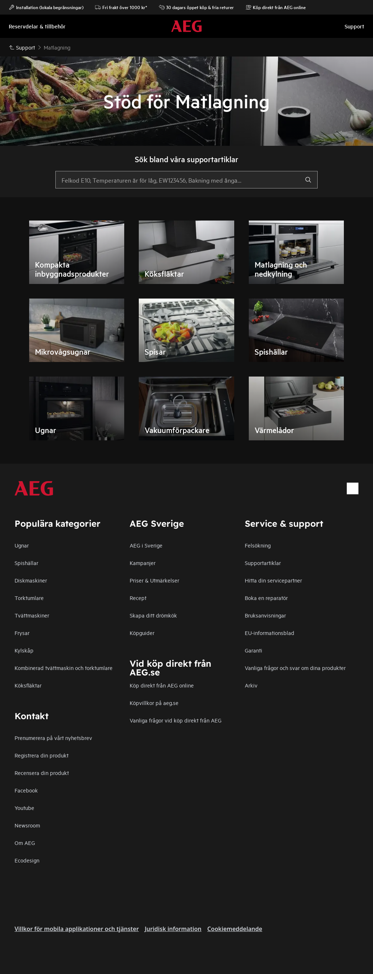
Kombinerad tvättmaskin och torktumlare (64, 667)
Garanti (253, 650)
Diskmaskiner (31, 580)
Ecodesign (27, 860)
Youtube (24, 807)
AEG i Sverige (146, 545)
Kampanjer (143, 562)
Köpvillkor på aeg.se (154, 702)
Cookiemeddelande (234, 929)
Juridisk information (173, 929)
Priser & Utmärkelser (154, 580)
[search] (308, 179)
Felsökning (258, 545)
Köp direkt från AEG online (162, 685)
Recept (138, 597)
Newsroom (27, 825)
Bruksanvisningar (265, 615)
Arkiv (251, 685)
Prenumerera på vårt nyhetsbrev (53, 737)
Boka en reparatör (266, 597)
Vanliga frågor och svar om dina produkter (295, 667)
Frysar (22, 632)
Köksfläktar (28, 685)
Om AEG (25, 842)
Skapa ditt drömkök (153, 615)
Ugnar (22, 545)
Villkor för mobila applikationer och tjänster (77, 929)
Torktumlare (29, 597)
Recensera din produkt (42, 772)
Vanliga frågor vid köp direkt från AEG (175, 720)
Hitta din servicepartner (273, 580)
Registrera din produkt (41, 755)
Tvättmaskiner (32, 615)
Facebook (26, 790)
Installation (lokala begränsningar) (46, 7)
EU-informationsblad (269, 632)
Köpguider (142, 632)
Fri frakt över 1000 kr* (121, 7)
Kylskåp (24, 650)
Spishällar (26, 562)
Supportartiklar (263, 562)
